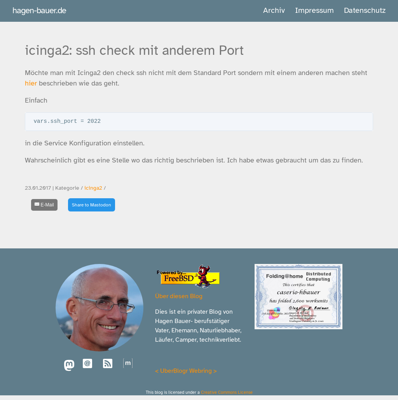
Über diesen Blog (178, 296)
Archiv (274, 10)
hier (31, 83)
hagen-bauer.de (39, 10)
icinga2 (93, 188)
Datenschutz (365, 10)
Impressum (314, 10)
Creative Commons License (227, 392)
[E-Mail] (44, 205)
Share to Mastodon (91, 205)
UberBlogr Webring (186, 371)
